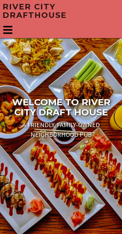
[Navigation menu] (8, 30)
